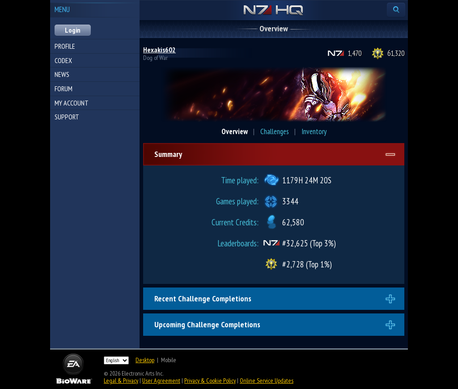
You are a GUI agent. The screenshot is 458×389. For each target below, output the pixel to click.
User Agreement (161, 380)
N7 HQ (273, 10)
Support (67, 116)
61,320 (395, 53)
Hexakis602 (159, 49)
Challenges (274, 131)
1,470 (354, 53)
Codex (63, 60)
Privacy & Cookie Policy (210, 380)
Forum (63, 88)
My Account (72, 102)
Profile (65, 46)
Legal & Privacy (121, 380)
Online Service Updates (266, 380)
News (62, 74)
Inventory (314, 131)
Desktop (145, 360)
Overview (234, 131)
